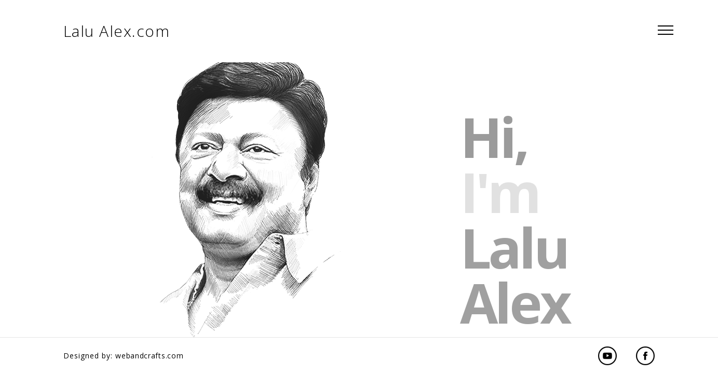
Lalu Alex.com (116, 31)
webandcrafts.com (149, 355)
